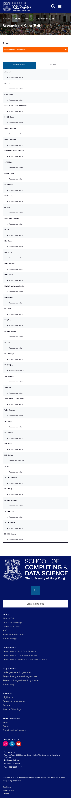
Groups (6, 705)
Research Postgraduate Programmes (21, 680)
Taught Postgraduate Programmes (20, 676)
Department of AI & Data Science (19, 651)
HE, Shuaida (8, 185)
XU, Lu (6, 466)
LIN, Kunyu (8, 241)
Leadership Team (11, 626)
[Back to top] (35, 590)
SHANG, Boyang (10, 331)
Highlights (8, 697)
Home (6, 18)
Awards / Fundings (12, 709)
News (5, 722)
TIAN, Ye (7, 387)
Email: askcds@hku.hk (12, 760)
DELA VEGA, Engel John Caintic (15, 106)
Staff (5, 630)
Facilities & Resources (14, 634)
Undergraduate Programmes (17, 672)
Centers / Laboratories (14, 701)
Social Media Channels (14, 730)
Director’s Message (12, 622)
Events (6, 726)
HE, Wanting (8, 196)
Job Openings (10, 638)
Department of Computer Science (20, 655)
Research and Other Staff (39, 18)
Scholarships (9, 684)
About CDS (8, 618)
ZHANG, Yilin (9, 511)
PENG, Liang (9, 297)
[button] (60, 7)
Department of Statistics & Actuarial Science (25, 659)
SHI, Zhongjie (9, 354)
